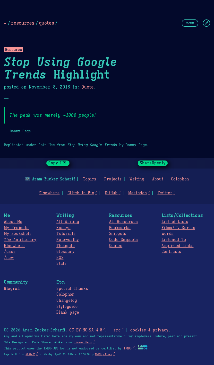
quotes (46, 23)
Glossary (65, 251)
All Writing (67, 221)
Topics (89, 179)
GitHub (111, 193)
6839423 (30, 354)
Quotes (115, 245)
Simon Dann (83, 342)
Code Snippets (123, 239)
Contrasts (171, 251)
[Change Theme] (206, 23)
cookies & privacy (149, 330)
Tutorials (66, 233)
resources (22, 23)
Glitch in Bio (81, 193)
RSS (59, 257)
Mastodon (137, 193)
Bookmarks (120, 227)
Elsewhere (49, 193)
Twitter (164, 193)
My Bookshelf (17, 233)
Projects (112, 179)
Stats (61, 263)
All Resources (123, 221)
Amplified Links (178, 245)
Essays (63, 227)
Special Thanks (72, 288)
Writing (136, 179)
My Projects (16, 227)
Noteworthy (67, 239)
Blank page (67, 312)
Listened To (174, 239)
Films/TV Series (178, 227)
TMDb (127, 348)
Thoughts (65, 245)
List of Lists (175, 221)
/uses (10, 251)
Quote (87, 87)
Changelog (66, 300)
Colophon (180, 179)
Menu (190, 23)
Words (168, 233)
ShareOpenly (153, 163)
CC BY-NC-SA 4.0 (85, 330)
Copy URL (58, 163)
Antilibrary (20, 239)
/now (9, 257)
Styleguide (67, 306)
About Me (13, 221)
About (157, 179)
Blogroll (12, 288)
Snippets (117, 233)
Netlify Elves (103, 354)
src (116, 330)
